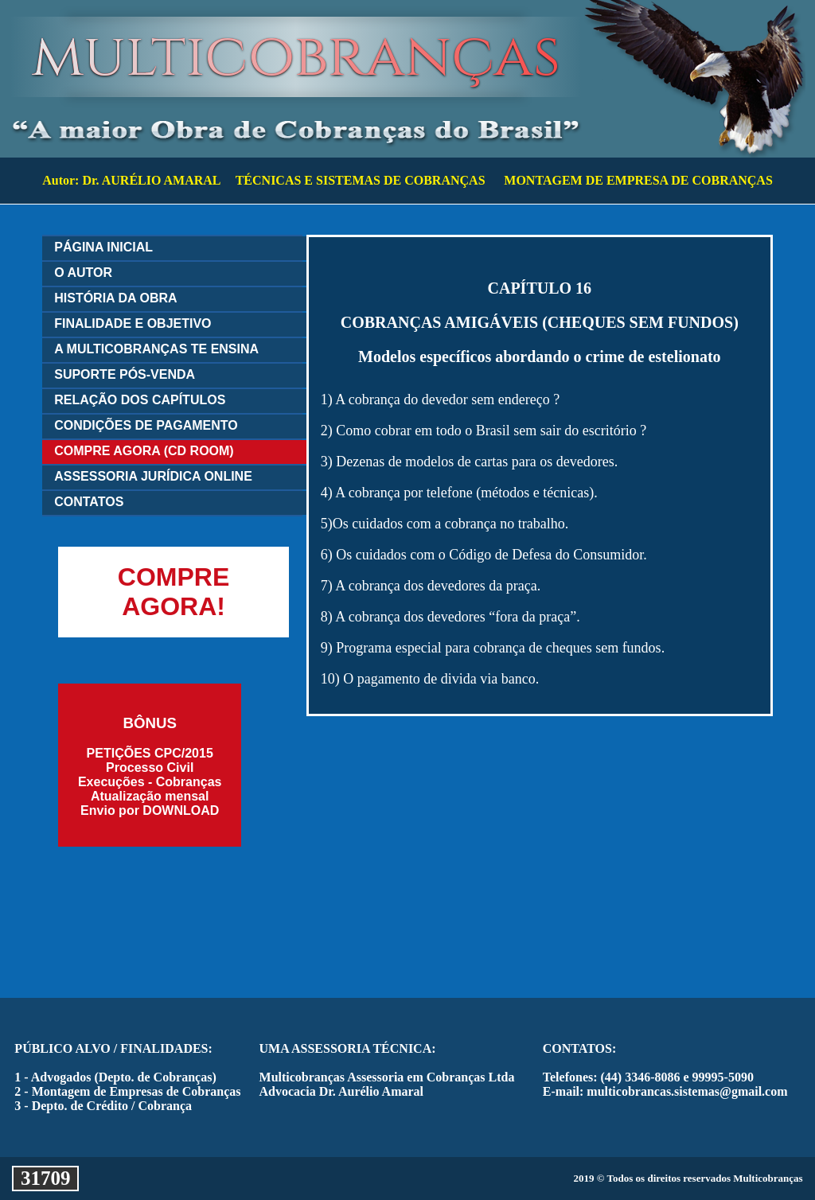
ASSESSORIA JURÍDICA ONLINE (153, 476)
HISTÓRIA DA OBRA (115, 298)
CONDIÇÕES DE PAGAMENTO (146, 425)
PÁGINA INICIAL (103, 247)
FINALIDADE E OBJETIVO (132, 323)
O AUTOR (83, 272)
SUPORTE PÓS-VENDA (124, 374)
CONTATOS (88, 501)
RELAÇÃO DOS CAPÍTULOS (139, 400)
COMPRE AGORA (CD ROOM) (143, 451)
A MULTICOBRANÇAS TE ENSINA (156, 349)
